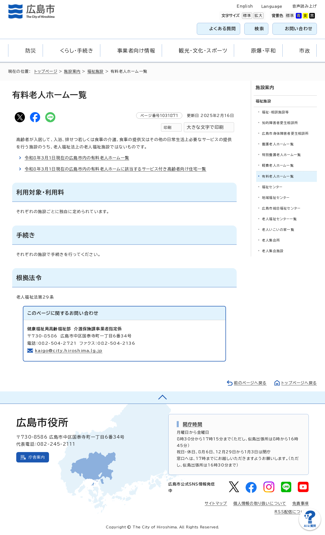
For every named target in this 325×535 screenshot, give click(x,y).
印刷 (167, 127)
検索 (259, 28)
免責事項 (300, 503)
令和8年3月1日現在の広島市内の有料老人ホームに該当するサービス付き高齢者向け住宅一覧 (115, 169)
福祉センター (272, 187)
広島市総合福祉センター (281, 208)
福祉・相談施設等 (275, 112)
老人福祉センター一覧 (279, 219)
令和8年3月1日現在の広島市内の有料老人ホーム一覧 (77, 158)
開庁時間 (192, 424)
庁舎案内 (36, 457)
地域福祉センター (276, 197)
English (245, 6)
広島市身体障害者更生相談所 (285, 133)
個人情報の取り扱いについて (259, 503)
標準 (246, 15)
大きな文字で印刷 (205, 127)
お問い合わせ (299, 28)
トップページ (45, 71)
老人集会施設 (273, 251)
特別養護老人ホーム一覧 (281, 155)
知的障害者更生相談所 (280, 123)
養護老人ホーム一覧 (278, 144)
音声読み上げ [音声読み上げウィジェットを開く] (304, 6)
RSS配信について (291, 512)
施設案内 (72, 71)
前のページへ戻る (250, 383)
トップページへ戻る (299, 383)
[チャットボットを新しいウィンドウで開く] (309, 529)
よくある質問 (222, 28)
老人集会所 (271, 240)
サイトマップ (216, 503)
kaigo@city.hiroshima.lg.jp (68, 351)
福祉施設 (95, 71)
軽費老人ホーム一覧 (278, 165)
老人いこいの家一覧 (278, 229)
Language (271, 6)
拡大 (258, 15)
